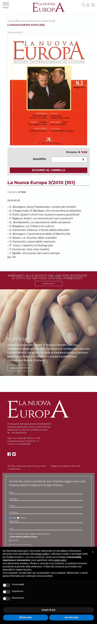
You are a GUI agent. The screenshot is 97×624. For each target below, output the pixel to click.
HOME (11, 21)
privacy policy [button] (42, 554)
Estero (23, 518)
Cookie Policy (14, 469)
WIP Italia (75, 466)
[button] (92, 551)
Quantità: (39, 158)
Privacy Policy (39, 466)
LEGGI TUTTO (20, 368)
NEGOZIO (23, 21)
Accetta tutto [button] (71, 617)
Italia (14, 518)
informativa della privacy (23, 537)
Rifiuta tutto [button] (25, 617)
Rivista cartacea (42, 21)
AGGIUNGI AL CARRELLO (48, 170)
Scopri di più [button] (48, 610)
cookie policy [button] (59, 560)
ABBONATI (48, 283)
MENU (5, 5)
